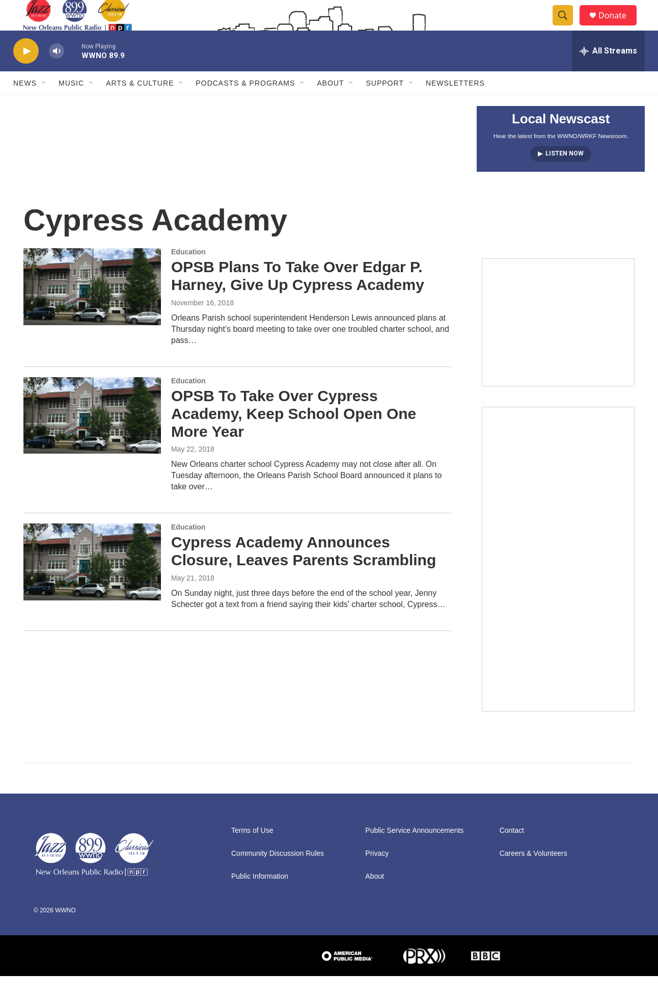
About (330, 106)
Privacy (377, 876)
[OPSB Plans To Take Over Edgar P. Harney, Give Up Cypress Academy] (92, 309)
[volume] (56, 74)
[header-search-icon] (567, 27)
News (25, 106)
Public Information (259, 899)
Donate (619, 26)
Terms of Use (252, 853)
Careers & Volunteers (533, 876)
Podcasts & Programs (245, 106)
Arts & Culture (140, 106)
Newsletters (455, 106)
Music (71, 106)
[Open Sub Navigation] (44, 106)
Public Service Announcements (414, 853)
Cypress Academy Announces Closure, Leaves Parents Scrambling (303, 574)
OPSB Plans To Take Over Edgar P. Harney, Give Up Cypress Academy (297, 298)
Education (188, 275)
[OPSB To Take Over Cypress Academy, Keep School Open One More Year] (92, 438)
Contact (512, 853)
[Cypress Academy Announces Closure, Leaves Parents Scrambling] (92, 584)
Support (384, 106)
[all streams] (608, 74)
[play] (26, 74)
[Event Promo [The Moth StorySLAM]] (558, 345)
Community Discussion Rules (277, 876)
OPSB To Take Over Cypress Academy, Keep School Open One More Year (293, 436)
